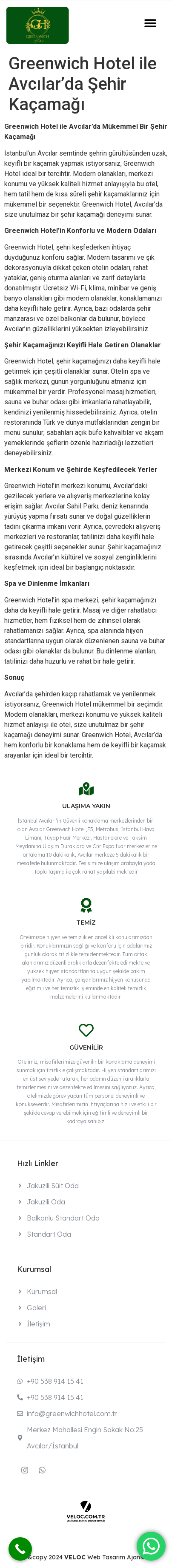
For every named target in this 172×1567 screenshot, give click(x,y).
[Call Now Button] (20, 1549)
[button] (150, 22)
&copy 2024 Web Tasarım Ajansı (86, 1557)
